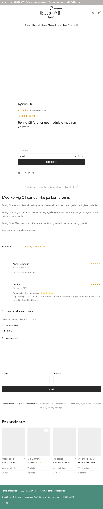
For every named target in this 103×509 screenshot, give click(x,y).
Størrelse (24, 150)
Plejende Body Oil (86, 459)
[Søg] (93, 13)
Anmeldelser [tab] (71, 186)
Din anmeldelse (10, 338)
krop (65, 25)
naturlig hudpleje (55, 407)
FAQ (22, 491)
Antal (22, 156)
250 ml (35, 246)
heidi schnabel (89, 404)
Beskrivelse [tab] (30, 187)
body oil (79, 404)
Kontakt (29, 491)
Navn (5, 373)
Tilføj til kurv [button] (32, 468)
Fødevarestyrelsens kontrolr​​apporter (50, 491)
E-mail (57, 373)
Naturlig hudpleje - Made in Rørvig (46, 25)
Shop (27, 25)
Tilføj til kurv (51, 162)
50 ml (42, 246)
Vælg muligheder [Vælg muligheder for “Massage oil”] (9, 468)
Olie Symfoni (33, 459)
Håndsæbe (58, 459)
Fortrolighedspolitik (10, 491)
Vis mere (6, 473)
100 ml (28, 246)
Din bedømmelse (11, 325)
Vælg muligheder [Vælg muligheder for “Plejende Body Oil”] (85, 468)
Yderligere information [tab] (50, 187)
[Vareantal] (78, 156)
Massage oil (8, 459)
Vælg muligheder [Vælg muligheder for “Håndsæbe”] (60, 468)
